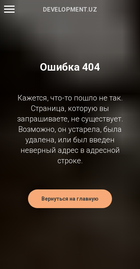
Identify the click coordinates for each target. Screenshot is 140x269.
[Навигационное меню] (9, 9)
